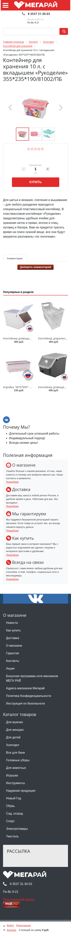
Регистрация (23, 925)
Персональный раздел (19, 899)
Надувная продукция (20, 790)
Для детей (13, 737)
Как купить (13, 630)
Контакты (12, 660)
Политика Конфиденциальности (28, 695)
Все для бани (15, 752)
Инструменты (15, 783)
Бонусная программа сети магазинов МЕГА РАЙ (32, 678)
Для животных (16, 767)
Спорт (10, 821)
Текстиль (12, 836)
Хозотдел (12, 745)
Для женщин (15, 729)
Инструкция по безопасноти (25, 703)
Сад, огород (14, 813)
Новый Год (13, 798)
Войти (10, 925)
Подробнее (12, 481)
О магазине (14, 645)
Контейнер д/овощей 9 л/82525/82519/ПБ (30, 338)
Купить (35, 182)
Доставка (12, 638)
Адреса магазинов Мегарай (25, 688)
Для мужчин (14, 722)
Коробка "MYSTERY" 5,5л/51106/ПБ (25, 387)
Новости (12, 622)
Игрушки (12, 775)
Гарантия (12, 653)
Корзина (11, 930)
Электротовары (17, 828)
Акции (10, 668)
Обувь (10, 806)
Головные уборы (17, 760)
